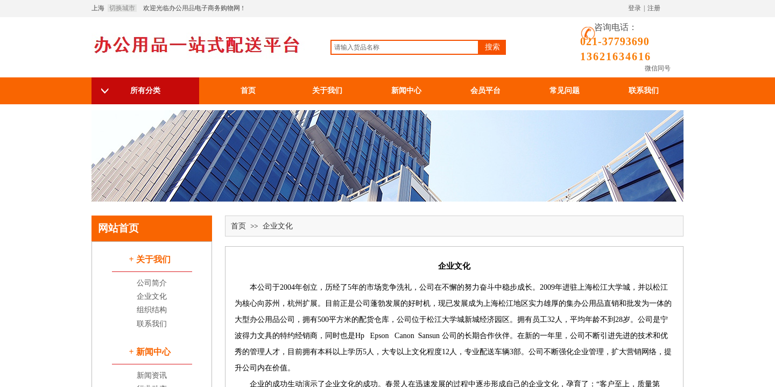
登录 (634, 8)
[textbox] (404, 47)
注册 (653, 8)
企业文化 (278, 226)
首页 (238, 226)
